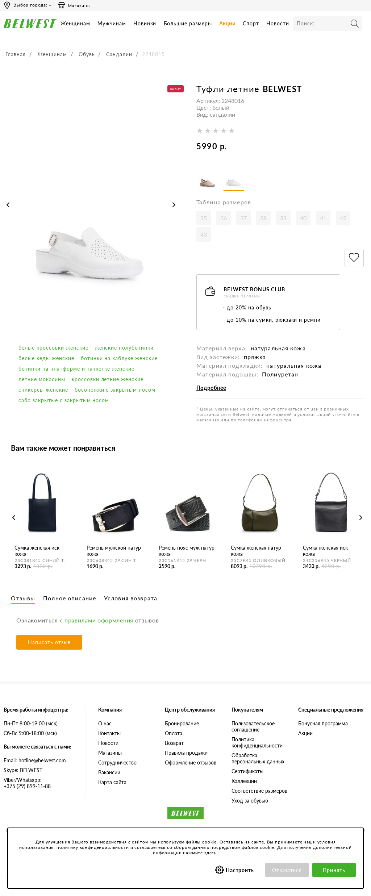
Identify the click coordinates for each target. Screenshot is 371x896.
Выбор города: (30, 5)
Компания (110, 710)
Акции (227, 23)
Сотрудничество (117, 762)
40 (303, 217)
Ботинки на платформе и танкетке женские (76, 369)
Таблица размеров (223, 202)
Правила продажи (186, 753)
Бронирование (182, 723)
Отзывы (23, 598)
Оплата (173, 733)
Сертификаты (247, 771)
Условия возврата (130, 598)
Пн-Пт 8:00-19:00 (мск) (31, 723)
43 (203, 234)
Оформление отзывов (190, 762)
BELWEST (282, 89)
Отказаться (287, 870)
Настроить (240, 870)
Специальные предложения (330, 710)
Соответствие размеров (259, 791)
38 (263, 217)
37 (243, 217)
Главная (15, 54)
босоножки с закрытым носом (115, 390)
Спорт (251, 23)
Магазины (74, 5)
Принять (334, 870)
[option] (91, 212)
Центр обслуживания (190, 710)
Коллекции (244, 781)
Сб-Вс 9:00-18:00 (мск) (30, 733)
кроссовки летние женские (108, 379)
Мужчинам (111, 23)
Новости (277, 23)
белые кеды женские (46, 358)
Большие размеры (188, 23)
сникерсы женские (43, 390)
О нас (105, 723)
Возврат (174, 743)
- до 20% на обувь (247, 307)
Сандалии (119, 54)
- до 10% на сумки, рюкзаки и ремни (272, 320)
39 (283, 217)
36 (223, 217)
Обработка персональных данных (258, 758)
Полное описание (69, 598)
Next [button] (174, 204)
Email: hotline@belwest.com (35, 760)
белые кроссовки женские (53, 348)
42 (343, 217)
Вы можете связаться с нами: (37, 746)
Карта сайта (112, 782)
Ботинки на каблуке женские (119, 358)
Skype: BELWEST (23, 770)
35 (203, 217)
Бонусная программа (323, 723)
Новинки (145, 23)
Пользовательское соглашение (253, 726)
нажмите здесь (200, 852)
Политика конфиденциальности (257, 742)
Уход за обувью (250, 800)
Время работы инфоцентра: (36, 710)
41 (323, 217)
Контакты (109, 733)
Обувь (87, 54)
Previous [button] (8, 204)
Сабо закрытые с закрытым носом (63, 400)
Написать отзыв (49, 642)
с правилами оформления (96, 620)
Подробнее (211, 388)
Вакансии (109, 772)
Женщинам (75, 23)
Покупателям (247, 710)
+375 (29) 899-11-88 (39, 783)
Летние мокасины (41, 379)
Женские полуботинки (124, 348)
